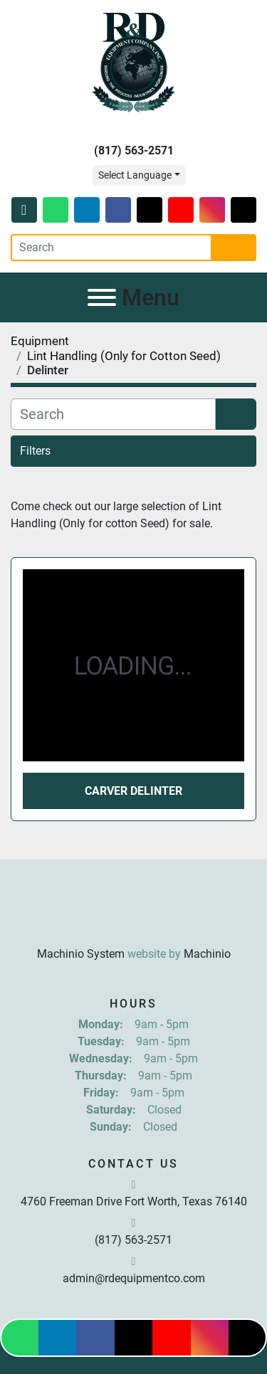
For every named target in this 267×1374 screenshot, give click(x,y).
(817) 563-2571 (134, 150)
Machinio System (81, 954)
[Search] (111, 247)
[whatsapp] (55, 210)
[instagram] (212, 210)
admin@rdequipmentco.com (134, 1278)
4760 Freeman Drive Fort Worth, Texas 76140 (134, 1201)
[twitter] (149, 210)
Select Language (135, 175)
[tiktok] (243, 210)
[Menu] (102, 297)
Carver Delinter (133, 791)
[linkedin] (87, 210)
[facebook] (118, 210)
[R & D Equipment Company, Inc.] (134, 919)
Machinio (207, 954)
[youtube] (181, 210)
